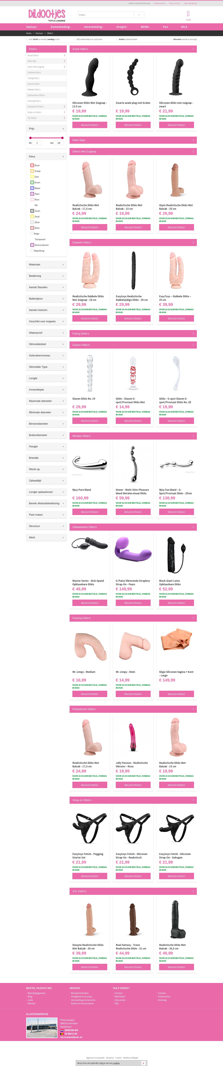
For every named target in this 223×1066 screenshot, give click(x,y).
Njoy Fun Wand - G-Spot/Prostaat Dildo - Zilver (175, 491)
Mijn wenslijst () (190, 3)
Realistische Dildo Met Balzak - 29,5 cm (172, 946)
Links (30, 1000)
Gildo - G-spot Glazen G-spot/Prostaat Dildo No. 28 (175, 400)
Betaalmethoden (80, 993)
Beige (36, 233)
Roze (37, 199)
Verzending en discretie (83, 1000)
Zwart (37, 211)
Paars (37, 193)
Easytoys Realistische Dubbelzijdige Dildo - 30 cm (132, 298)
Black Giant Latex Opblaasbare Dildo (170, 582)
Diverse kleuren (42, 245)
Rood (37, 165)
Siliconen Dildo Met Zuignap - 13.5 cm (89, 104)
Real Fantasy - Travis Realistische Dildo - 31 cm (131, 946)
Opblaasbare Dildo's (36, 95)
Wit (36, 205)
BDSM (145, 27)
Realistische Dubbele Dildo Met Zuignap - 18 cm (88, 298)
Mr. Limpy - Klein (125, 672)
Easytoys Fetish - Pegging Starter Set (87, 855)
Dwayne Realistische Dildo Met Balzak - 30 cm (88, 946)
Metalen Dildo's (34, 89)
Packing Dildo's (34, 101)
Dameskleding (61, 27)
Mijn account (174, 3)
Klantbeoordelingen (130, 1058)
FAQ (116, 1003)
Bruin (37, 228)
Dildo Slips (32, 61)
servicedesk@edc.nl (71, 1037)
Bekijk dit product (89, 125)
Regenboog (39, 250)
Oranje (38, 171)
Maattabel (119, 996)
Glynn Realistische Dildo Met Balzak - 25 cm (176, 206)
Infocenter (119, 1000)
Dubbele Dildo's (34, 72)
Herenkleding (93, 27)
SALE (184, 27)
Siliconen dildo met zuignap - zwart (176, 104)
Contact (118, 993)
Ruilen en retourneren (82, 1003)
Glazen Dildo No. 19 (83, 398)
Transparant (40, 239)
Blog (30, 996)
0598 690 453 (69, 1030)
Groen (37, 182)
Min (30, 143)
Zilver (37, 222)
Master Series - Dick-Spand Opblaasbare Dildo (88, 582)
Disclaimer (110, 1058)
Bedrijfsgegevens (37, 993)
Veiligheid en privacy (81, 996)
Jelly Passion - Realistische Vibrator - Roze (132, 764)
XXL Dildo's (32, 118)
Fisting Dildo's (33, 78)
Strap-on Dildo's (34, 112)
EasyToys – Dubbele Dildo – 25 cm (175, 298)
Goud (37, 216)
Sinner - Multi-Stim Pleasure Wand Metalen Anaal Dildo (132, 491)
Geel (37, 176)
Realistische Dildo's (36, 106)
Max (51, 143)
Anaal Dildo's (33, 55)
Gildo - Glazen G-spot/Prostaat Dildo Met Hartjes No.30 (130, 400)
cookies (116, 1063)
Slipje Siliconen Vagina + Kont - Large (176, 673)
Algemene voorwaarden (95, 1058)
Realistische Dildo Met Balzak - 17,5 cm (85, 206)
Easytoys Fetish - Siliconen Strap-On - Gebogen (175, 855)
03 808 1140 (68, 1033)
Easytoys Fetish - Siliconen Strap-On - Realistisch (131, 855)
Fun (165, 27)
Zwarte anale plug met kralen (133, 102)
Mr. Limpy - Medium (83, 672)
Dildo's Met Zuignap (36, 66)
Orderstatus (164, 996)
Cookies (162, 993)
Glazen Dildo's (34, 83)
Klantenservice (159, 3)
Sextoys (32, 27)
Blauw (37, 188)
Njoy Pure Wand (81, 489)
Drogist (122, 27)
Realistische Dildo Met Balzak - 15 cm (129, 206)
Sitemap (162, 1000)
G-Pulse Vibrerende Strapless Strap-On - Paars (133, 582)
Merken (32, 1003)
